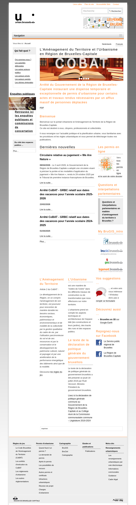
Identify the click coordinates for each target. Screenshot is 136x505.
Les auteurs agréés (23, 79)
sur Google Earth (109, 321)
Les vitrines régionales (24, 82)
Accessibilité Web (103, 4)
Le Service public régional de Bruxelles (112, 344)
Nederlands (106, 44)
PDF (42, 108)
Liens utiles (77, 4)
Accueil (28, 43)
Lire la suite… (46, 182)
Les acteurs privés (22, 76)
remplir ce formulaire (105, 301)
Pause (120, 78)
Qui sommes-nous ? (23, 60)
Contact (116, 4)
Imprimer (44, 428)
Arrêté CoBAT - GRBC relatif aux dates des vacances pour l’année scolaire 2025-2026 (66, 194)
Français (119, 44)
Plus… (43, 241)
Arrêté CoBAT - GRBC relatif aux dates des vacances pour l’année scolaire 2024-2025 (66, 221)
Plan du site (89, 4)
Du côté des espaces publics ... (24, 143)
